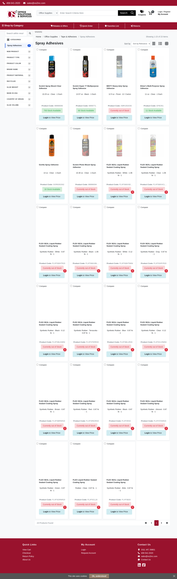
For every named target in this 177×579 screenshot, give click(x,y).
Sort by (127, 44)
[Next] (161, 523)
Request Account (88, 553)
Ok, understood (99, 576)
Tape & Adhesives (69, 37)
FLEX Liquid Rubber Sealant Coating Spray (85, 481)
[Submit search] (30, 33)
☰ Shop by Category (12, 25)
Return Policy (28, 556)
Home (38, 37)
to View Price (51, 117)
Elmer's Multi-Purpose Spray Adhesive (152, 87)
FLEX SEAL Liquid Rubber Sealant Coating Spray (117, 166)
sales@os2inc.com (34, 3)
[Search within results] (16, 33)
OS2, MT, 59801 (146, 550)
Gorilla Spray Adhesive (48, 165)
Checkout (26, 553)
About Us (26, 560)
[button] (150, 13)
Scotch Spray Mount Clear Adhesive (50, 87)
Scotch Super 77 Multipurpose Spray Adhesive (85, 87)
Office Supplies (51, 37)
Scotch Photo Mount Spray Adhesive (84, 166)
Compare (43, 50)
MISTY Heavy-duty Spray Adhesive (116, 87)
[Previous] (151, 523)
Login (83, 550)
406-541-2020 (11, 3)
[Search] (88, 13)
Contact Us (144, 560)
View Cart (26, 550)
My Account (164, 12)
